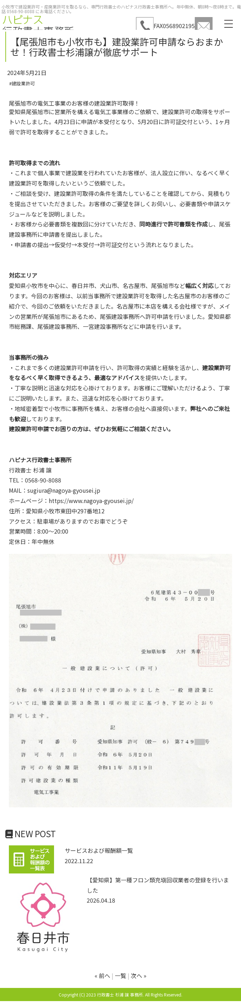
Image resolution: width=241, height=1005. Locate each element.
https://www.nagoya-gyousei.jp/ (91, 500)
